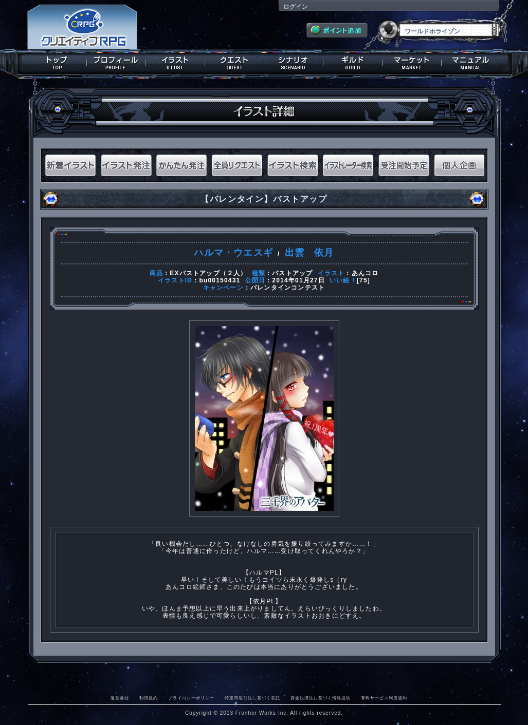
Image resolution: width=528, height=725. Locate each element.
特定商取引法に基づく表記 (252, 697)
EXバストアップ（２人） (208, 273)
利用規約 (148, 697)
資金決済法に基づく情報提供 (320, 697)
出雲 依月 (309, 252)
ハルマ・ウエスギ (233, 252)
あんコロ (365, 273)
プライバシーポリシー (191, 697)
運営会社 (120, 697)
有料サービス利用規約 (384, 697)
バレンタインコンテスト (287, 287)
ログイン (295, 6)
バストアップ (292, 273)
